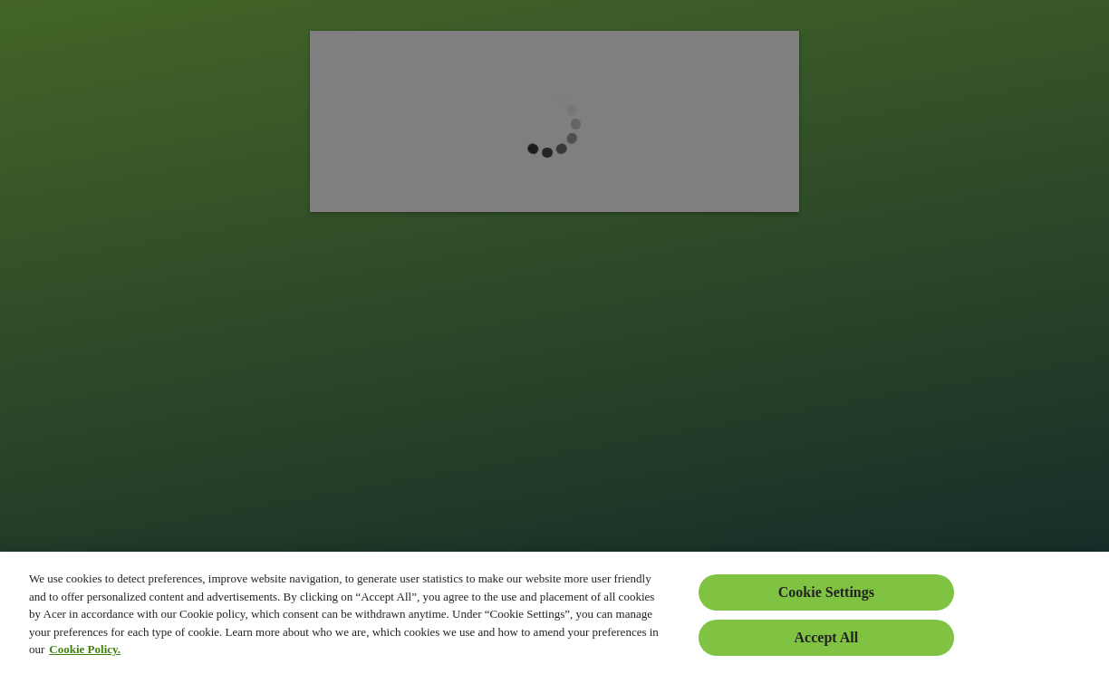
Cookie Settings (826, 592)
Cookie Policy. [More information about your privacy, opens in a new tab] (85, 649)
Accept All (827, 637)
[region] (554, 613)
